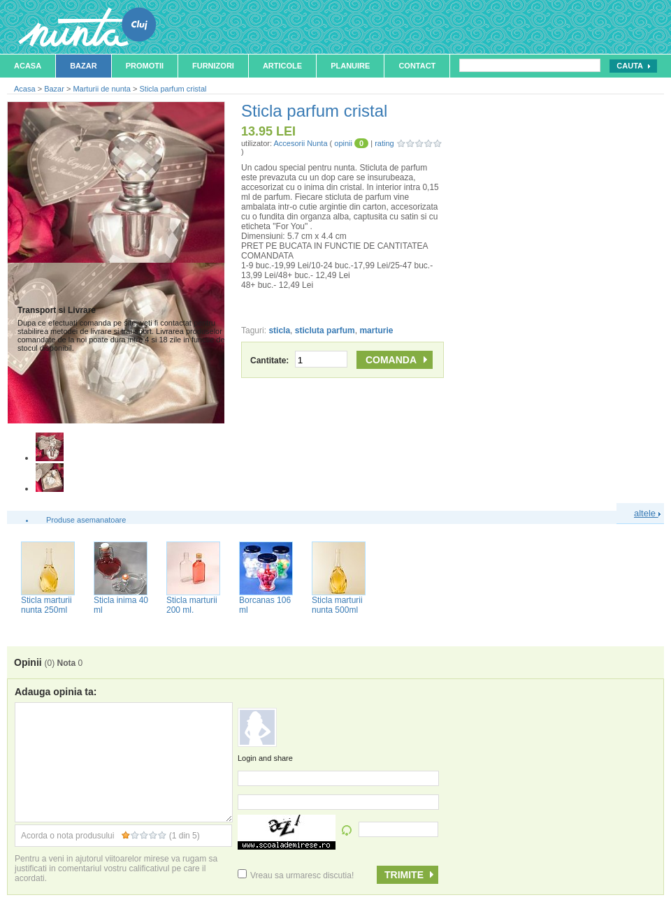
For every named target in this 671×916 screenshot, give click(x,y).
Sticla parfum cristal (173, 89)
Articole (282, 65)
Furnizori (213, 65)
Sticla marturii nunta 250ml (46, 605)
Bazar (83, 65)
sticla (279, 330)
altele (647, 513)
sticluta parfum (325, 330)
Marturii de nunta (102, 89)
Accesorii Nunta (300, 143)
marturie (376, 330)
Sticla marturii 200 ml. (191, 605)
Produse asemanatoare (86, 520)
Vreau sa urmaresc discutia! (296, 875)
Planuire (350, 65)
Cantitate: (298, 360)
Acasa (27, 65)
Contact (416, 65)
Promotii (145, 65)
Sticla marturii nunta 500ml (337, 605)
